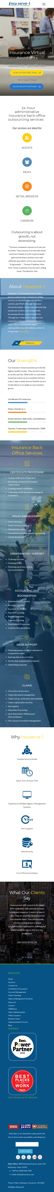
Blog (10, 1025)
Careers (11, 1005)
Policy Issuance (14, 1015)
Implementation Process (18, 1022)
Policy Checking (14, 995)
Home (10, 979)
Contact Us (12, 985)
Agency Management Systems (20, 999)
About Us (12, 1002)
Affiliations (12, 1009)
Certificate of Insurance (17, 989)
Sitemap (23, 1183)
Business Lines (14, 1019)
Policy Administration (16, 1012)
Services (11, 982)
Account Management (17, 992)
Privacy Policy (13, 1183)
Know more (24, 331)
